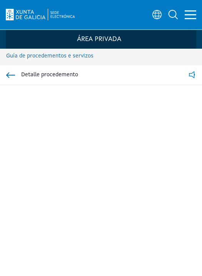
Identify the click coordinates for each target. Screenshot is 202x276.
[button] (169, 14)
